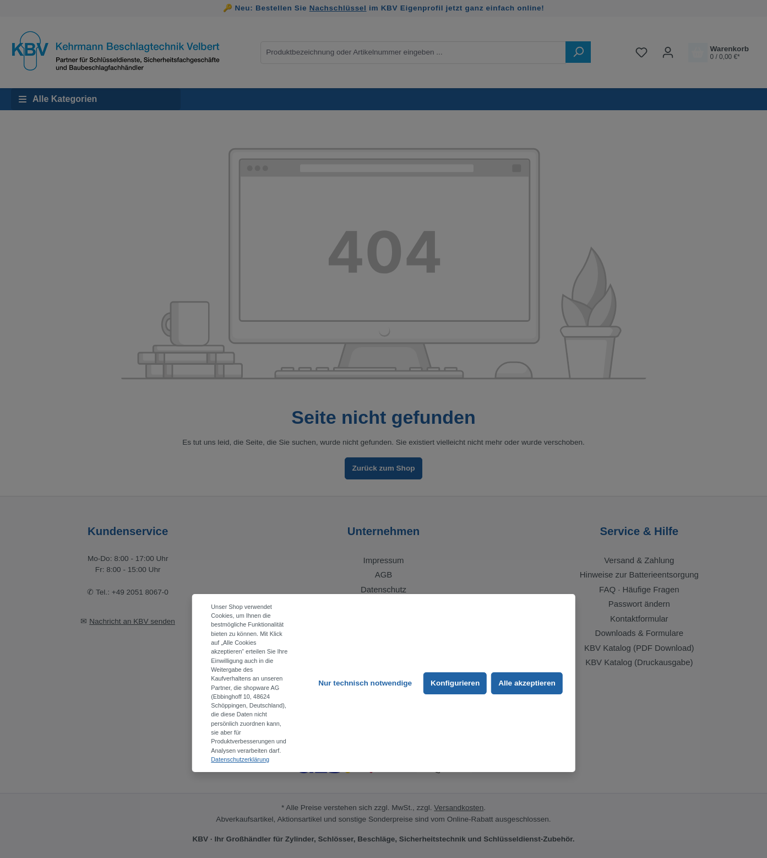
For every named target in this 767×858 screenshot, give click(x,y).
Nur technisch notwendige (365, 683)
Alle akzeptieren (527, 683)
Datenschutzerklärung (240, 759)
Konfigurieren (455, 683)
